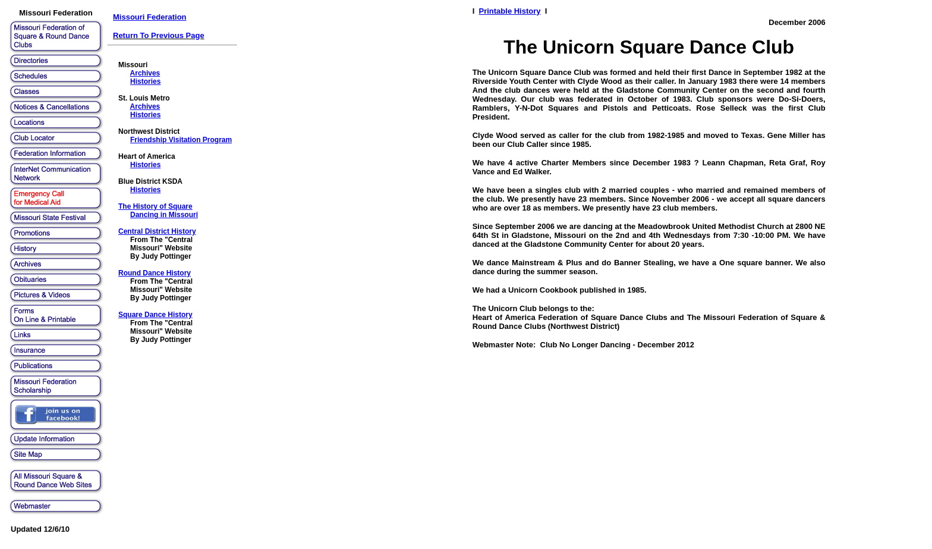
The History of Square (155, 206)
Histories (145, 81)
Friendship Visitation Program (181, 140)
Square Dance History (155, 314)
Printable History (510, 11)
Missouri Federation (150, 16)
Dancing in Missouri (164, 215)
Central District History (157, 231)
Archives (145, 73)
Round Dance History (154, 273)
